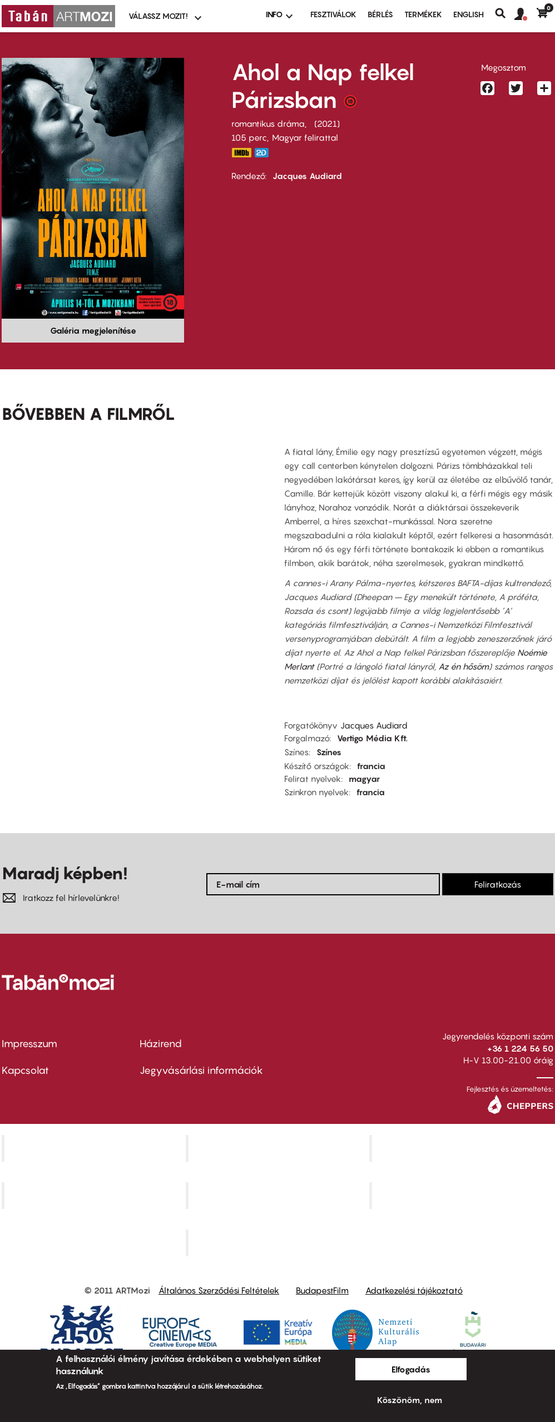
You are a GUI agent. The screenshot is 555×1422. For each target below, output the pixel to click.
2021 (327, 123)
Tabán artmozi (463, 1195)
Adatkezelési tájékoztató (414, 1290)
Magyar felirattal (305, 137)
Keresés (504, 13)
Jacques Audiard (307, 176)
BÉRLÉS (380, 14)
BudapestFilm (322, 1290)
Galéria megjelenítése (93, 330)
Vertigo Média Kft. (372, 738)
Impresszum (29, 1043)
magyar (364, 779)
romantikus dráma (268, 123)
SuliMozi (278, 1195)
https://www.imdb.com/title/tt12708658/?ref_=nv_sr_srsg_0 (241, 152)
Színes (328, 752)
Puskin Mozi (95, 1195)
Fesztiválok (333, 14)
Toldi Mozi (278, 1242)
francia (371, 766)
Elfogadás (411, 1369)
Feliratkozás (497, 884)
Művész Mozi (463, 1148)
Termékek (423, 14)
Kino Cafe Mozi (278, 1148)
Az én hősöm (463, 666)
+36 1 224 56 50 (520, 1048)
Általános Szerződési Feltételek (218, 1290)
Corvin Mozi (94, 1148)
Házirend (161, 1043)
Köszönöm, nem (409, 1400)
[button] (525, 14)
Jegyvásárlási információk (201, 1070)
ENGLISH (468, 14)
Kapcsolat (25, 1070)
